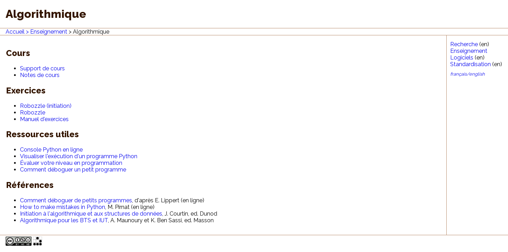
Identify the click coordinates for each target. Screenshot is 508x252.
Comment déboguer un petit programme (73, 169)
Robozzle (32, 112)
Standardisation (470, 64)
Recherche (464, 44)
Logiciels (461, 57)
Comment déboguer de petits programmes (76, 200)
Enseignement (48, 31)
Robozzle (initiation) (45, 106)
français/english (467, 74)
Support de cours (42, 68)
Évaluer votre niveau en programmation (71, 163)
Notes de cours (40, 75)
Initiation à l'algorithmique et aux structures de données (91, 213)
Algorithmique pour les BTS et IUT (64, 220)
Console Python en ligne (51, 149)
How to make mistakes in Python (62, 207)
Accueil (15, 31)
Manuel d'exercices (44, 119)
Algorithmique (91, 31)
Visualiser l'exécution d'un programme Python (78, 156)
